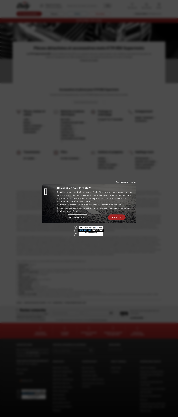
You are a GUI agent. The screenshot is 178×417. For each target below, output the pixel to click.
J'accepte (117, 217)
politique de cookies (111, 204)
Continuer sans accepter (126, 182)
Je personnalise (77, 217)
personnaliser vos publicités (107, 208)
